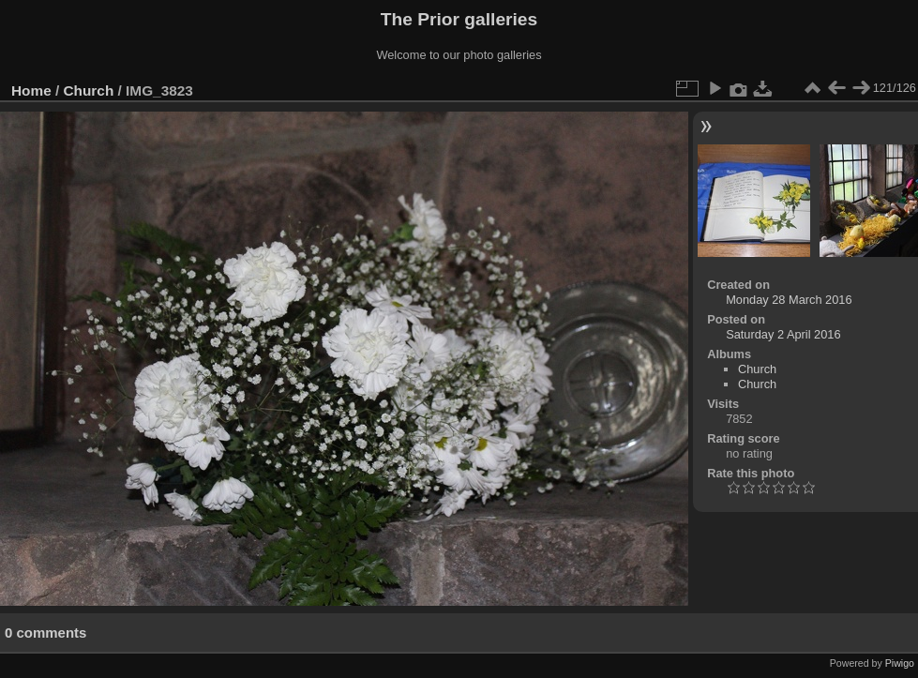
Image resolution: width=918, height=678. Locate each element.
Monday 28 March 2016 (788, 300)
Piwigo (899, 663)
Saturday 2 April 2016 (783, 334)
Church (89, 90)
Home (31, 90)
